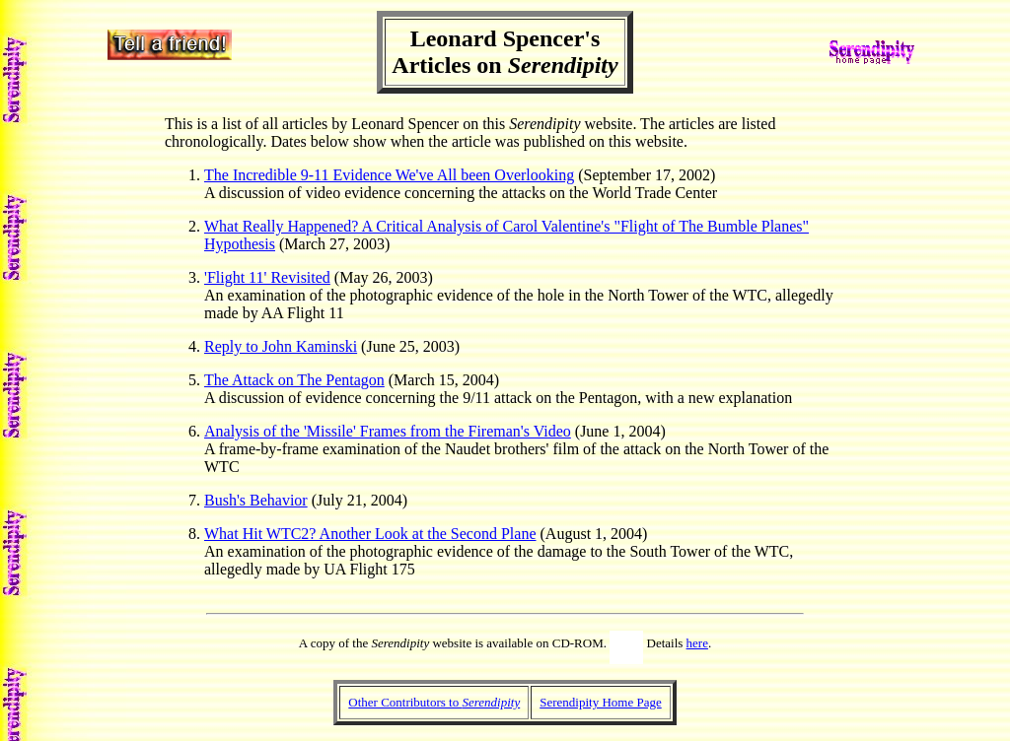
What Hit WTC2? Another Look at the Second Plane (370, 533)
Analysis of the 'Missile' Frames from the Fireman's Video (387, 431)
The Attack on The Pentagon (294, 379)
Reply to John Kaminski (280, 346)
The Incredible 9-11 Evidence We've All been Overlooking (389, 175)
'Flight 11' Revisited (267, 277)
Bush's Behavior (256, 500)
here (697, 643)
